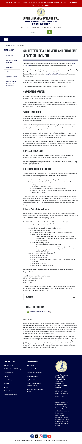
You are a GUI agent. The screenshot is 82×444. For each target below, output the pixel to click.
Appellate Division (12, 76)
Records (6, 383)
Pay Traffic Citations (33, 380)
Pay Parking (30, 365)
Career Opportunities (10, 394)
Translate (46, 27)
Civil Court (12, 45)
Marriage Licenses (32, 376)
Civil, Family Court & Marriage (13, 369)
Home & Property (9, 380)
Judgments (9, 67)
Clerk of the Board (9, 391)
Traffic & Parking (9, 365)
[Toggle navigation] (6, 39)
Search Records (31, 369)
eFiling (8, 72)
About (6, 387)
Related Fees (29, 297)
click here (73, 2)
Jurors (6, 376)
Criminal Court (8, 372)
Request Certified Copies (34, 372)
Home (6, 45)
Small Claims (10, 55)
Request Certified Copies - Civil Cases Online (11, 83)
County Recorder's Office (52, 74)
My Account (57, 27)
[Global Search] (39, 32)
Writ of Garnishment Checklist (39, 312)
